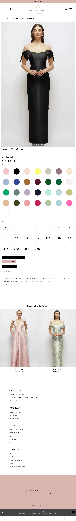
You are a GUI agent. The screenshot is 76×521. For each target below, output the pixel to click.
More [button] (6, 289)
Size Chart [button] (70, 222)
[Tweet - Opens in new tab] (12, 150)
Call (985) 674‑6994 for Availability (17, 259)
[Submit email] (53, 499)
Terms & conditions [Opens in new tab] (15, 465)
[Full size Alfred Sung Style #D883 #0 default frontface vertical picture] (38, 85)
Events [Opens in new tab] (11, 441)
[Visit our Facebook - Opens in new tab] (38, 488)
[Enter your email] (38, 499)
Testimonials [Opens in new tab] (13, 444)
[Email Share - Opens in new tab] (22, 150)
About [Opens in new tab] (11, 458)
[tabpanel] (38, 85)
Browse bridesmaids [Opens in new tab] (15, 437)
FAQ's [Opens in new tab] (10, 447)
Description (7, 275)
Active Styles (29, 19)
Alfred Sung (16, 19)
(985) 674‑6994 (13, 405)
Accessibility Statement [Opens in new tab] (17, 471)
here (55, 519)
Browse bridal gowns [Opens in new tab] (16, 434)
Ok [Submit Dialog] (73, 517)
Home (6, 19)
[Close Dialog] (3, 517)
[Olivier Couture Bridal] (38, 10)
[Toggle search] (65, 9)
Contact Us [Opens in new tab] (12, 468)
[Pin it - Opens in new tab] (17, 150)
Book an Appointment (12, 270)
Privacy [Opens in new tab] (11, 461)
